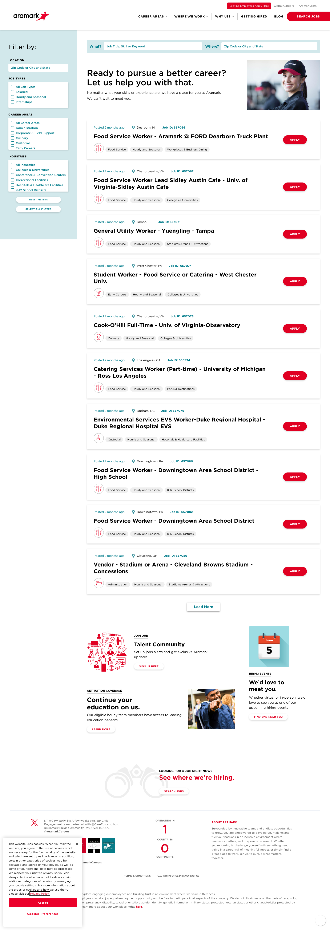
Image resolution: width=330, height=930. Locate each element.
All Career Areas (25, 123)
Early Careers (23, 148)
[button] (302, 16)
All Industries (23, 164)
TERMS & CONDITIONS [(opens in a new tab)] (137, 875)
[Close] (77, 852)
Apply (295, 139)
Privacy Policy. (39, 901)
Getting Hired (254, 16)
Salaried (19, 92)
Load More (203, 607)
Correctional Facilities (29, 180)
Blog (278, 16)
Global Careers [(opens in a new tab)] (284, 5)
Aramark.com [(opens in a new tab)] (308, 5)
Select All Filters (38, 209)
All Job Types (23, 87)
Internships (21, 102)
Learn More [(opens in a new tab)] (101, 729)
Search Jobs (174, 791)
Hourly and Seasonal (28, 97)
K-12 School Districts (28, 190)
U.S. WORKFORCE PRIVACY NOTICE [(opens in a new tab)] (178, 875)
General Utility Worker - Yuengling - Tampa (154, 230)
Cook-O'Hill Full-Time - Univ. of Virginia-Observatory (167, 325)
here (139, 906)
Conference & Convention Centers (38, 175)
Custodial (20, 143)
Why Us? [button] (224, 16)
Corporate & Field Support (33, 133)
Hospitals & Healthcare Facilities (37, 185)
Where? (212, 46)
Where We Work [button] (191, 16)
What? (95, 46)
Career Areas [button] (152, 16)
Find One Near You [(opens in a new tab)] (268, 716)
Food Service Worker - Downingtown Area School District (174, 520)
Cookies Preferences (43, 922)
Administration (24, 128)
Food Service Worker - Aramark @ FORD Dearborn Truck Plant (181, 136)
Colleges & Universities (30, 170)
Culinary (19, 138)
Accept (43, 911)
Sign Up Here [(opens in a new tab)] (149, 666)
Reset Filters (38, 199)
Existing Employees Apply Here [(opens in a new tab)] (249, 5)
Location (16, 60)
